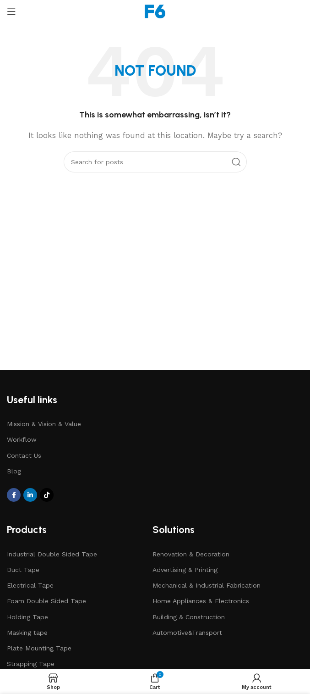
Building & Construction (188, 617)
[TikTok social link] (47, 495)
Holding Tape (27, 617)
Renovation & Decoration (190, 554)
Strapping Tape (30, 663)
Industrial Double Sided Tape (52, 554)
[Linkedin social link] (30, 495)
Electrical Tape (30, 585)
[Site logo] (155, 11)
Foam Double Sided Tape (46, 601)
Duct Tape (23, 569)
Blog (14, 471)
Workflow (22, 439)
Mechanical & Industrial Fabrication (206, 585)
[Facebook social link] (14, 495)
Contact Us (24, 455)
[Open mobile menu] (11, 11)
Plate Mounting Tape (39, 648)
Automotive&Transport (187, 632)
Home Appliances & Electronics (200, 601)
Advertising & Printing (185, 569)
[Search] (155, 161)
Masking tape (27, 632)
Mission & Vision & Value (44, 424)
